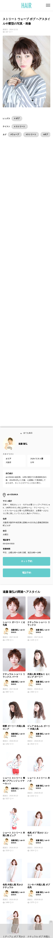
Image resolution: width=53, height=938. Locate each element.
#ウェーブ (15, 134)
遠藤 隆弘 (22, 404)
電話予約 (26, 532)
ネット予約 (26, 521)
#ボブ (45, 134)
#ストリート (31, 134)
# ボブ (17, 118)
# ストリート (19, 126)
